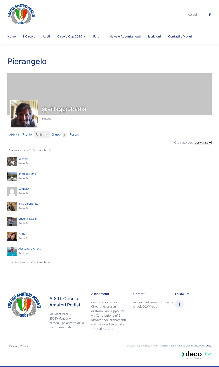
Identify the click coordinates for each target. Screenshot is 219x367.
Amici (42, 134)
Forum (97, 36)
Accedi (192, 15)
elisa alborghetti (28, 203)
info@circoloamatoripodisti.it (153, 302)
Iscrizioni (154, 36)
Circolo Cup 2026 (71, 36)
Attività (14, 134)
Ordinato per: (183, 142)
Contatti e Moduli (180, 36)
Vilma (21, 233)
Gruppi (59, 134)
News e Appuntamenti (125, 36)
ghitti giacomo (27, 173)
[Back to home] (21, 14)
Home (11, 36)
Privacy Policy (18, 346)
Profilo (27, 134)
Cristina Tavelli (27, 218)
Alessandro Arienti (29, 248)
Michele (23, 159)
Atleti (46, 36)
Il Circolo (29, 36)
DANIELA (23, 188)
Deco (208, 345)
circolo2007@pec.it (146, 307)
